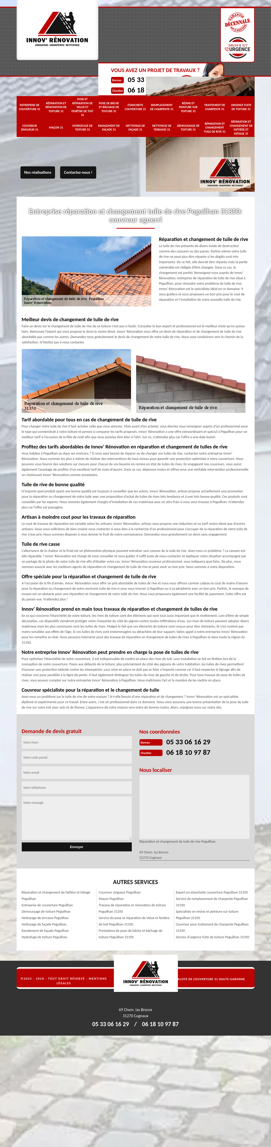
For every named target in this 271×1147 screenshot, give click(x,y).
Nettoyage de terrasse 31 (161, 127)
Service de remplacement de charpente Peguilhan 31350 (212, 901)
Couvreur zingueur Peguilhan (120, 892)
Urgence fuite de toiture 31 (241, 106)
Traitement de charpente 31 (214, 106)
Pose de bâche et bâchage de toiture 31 (109, 106)
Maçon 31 (56, 127)
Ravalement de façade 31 (109, 127)
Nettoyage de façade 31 (135, 127)
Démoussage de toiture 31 (188, 127)
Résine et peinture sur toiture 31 (188, 106)
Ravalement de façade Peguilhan (45, 930)
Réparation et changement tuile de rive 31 (215, 127)
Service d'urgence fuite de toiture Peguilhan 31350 (212, 936)
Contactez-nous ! (78, 172)
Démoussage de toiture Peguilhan (46, 911)
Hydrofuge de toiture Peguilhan (44, 936)
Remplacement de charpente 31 (162, 106)
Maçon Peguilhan (111, 898)
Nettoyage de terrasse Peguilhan (45, 917)
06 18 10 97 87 (189, 752)
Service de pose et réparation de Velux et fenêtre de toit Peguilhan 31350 (134, 920)
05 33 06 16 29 (189, 741)
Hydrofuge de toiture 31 (82, 127)
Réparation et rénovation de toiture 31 (56, 106)
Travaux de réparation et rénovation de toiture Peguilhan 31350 (132, 907)
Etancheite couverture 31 (135, 106)
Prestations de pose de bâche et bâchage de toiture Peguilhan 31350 (130, 933)
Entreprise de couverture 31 (29, 106)
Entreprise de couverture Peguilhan (47, 904)
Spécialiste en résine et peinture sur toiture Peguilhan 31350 (207, 914)
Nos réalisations (37, 172)
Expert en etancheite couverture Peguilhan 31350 (212, 892)
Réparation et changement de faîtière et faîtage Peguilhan (56, 895)
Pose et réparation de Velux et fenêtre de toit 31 (82, 106)
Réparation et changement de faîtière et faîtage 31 (241, 127)
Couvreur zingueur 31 (29, 127)
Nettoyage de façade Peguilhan (44, 924)
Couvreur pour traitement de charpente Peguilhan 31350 (212, 927)
